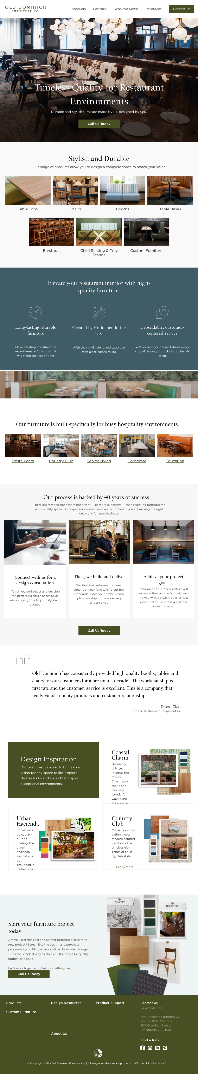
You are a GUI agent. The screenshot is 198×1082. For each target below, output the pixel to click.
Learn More (125, 867)
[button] (91, 9)
